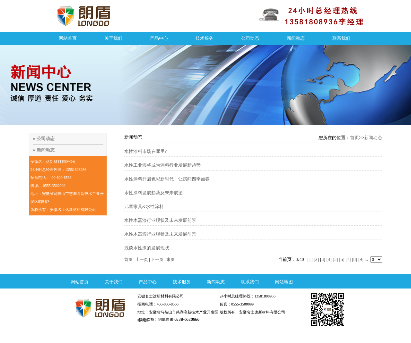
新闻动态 (296, 38)
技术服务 (205, 38)
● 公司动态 (44, 138)
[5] (335, 259)
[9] (360, 259)
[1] (309, 259)
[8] (354, 259)
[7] (348, 259)
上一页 (142, 259)
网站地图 (284, 282)
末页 (170, 259)
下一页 (157, 259)
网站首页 (68, 38)
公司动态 (250, 38)
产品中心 (159, 38)
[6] (341, 259)
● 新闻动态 (44, 150)
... (366, 259)
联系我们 (341, 38)
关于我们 (113, 38)
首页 (354, 137)
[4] (329, 259)
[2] (316, 259)
